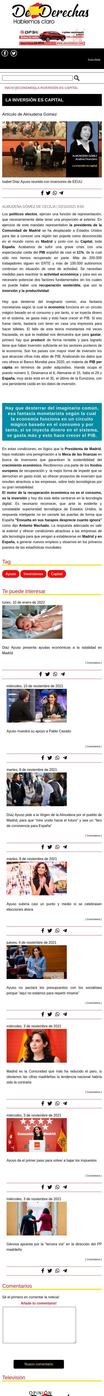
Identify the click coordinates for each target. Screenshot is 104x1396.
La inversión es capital (56, 88)
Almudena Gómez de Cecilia (29, 207)
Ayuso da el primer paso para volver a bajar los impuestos (52, 1160)
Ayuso (10, 574)
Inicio (10, 88)
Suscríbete (94, 59)
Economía (25, 88)
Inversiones (33, 574)
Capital (56, 574)
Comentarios (93, 662)
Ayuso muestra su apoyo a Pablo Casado (39, 731)
